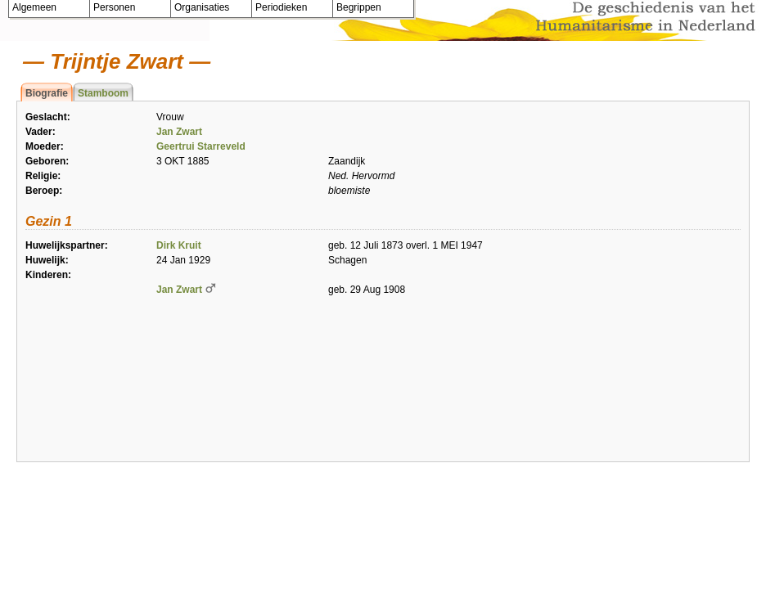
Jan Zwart (179, 131)
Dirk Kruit (178, 245)
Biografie (46, 93)
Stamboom (103, 93)
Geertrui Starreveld (201, 146)
